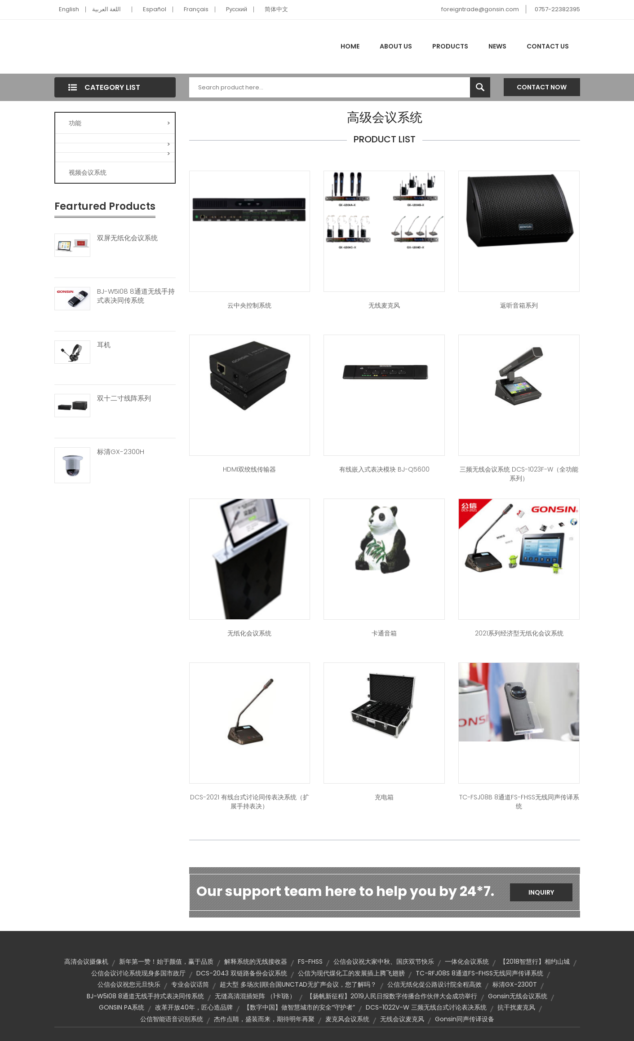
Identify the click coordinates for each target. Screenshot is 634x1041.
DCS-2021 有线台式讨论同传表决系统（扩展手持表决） (249, 802)
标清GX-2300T (514, 984)
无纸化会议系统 (249, 633)
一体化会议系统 (467, 961)
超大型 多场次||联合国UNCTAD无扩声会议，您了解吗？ (298, 984)
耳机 (104, 344)
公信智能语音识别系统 (171, 1019)
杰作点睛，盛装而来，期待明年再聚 (264, 1019)
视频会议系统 (87, 172)
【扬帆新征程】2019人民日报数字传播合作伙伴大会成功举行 (391, 996)
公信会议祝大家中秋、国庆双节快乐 (383, 961)
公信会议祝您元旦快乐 (129, 984)
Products (450, 46)
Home (350, 46)
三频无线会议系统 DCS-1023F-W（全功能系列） (519, 474)
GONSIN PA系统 (121, 1007)
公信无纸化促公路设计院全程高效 (434, 984)
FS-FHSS (310, 961)
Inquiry (541, 892)
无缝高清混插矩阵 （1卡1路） (255, 996)
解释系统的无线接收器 (255, 961)
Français (196, 9)
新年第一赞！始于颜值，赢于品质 (166, 961)
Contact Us (548, 46)
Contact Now (542, 87)
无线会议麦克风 (402, 1019)
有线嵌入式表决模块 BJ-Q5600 (384, 469)
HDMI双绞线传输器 (249, 469)
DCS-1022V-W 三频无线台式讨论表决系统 (426, 1007)
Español (154, 9)
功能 (119, 123)
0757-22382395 (557, 9)
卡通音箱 (384, 633)
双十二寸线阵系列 (124, 398)
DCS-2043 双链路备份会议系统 (241, 973)
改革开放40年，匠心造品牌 (194, 1007)
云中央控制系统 (249, 305)
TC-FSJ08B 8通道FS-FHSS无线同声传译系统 (519, 802)
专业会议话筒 (190, 984)
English (69, 9)
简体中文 (276, 9)
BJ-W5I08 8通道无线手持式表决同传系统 (136, 296)
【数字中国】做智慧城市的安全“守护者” (299, 1007)
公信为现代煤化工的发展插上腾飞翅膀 (351, 973)
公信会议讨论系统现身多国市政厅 (138, 973)
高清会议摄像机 (86, 961)
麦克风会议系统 (347, 1019)
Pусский (237, 9)
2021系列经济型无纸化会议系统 (519, 633)
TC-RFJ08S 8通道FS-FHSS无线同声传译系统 (479, 973)
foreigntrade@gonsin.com (480, 9)
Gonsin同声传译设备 (464, 1019)
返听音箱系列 (519, 305)
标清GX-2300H (120, 451)
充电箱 (384, 797)
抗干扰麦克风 (516, 1007)
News (497, 46)
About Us (396, 46)
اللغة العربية (106, 9)
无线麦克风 (384, 305)
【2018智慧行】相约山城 (535, 961)
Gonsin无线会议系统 (517, 996)
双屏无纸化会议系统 (127, 238)
